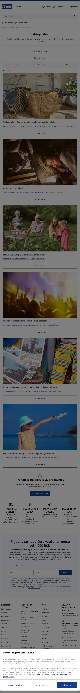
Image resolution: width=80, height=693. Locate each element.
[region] (40, 670)
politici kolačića (8, 677)
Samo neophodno (43, 685)
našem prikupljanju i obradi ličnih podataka (51, 675)
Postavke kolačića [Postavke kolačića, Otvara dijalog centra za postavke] (15, 685)
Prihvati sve (66, 685)
